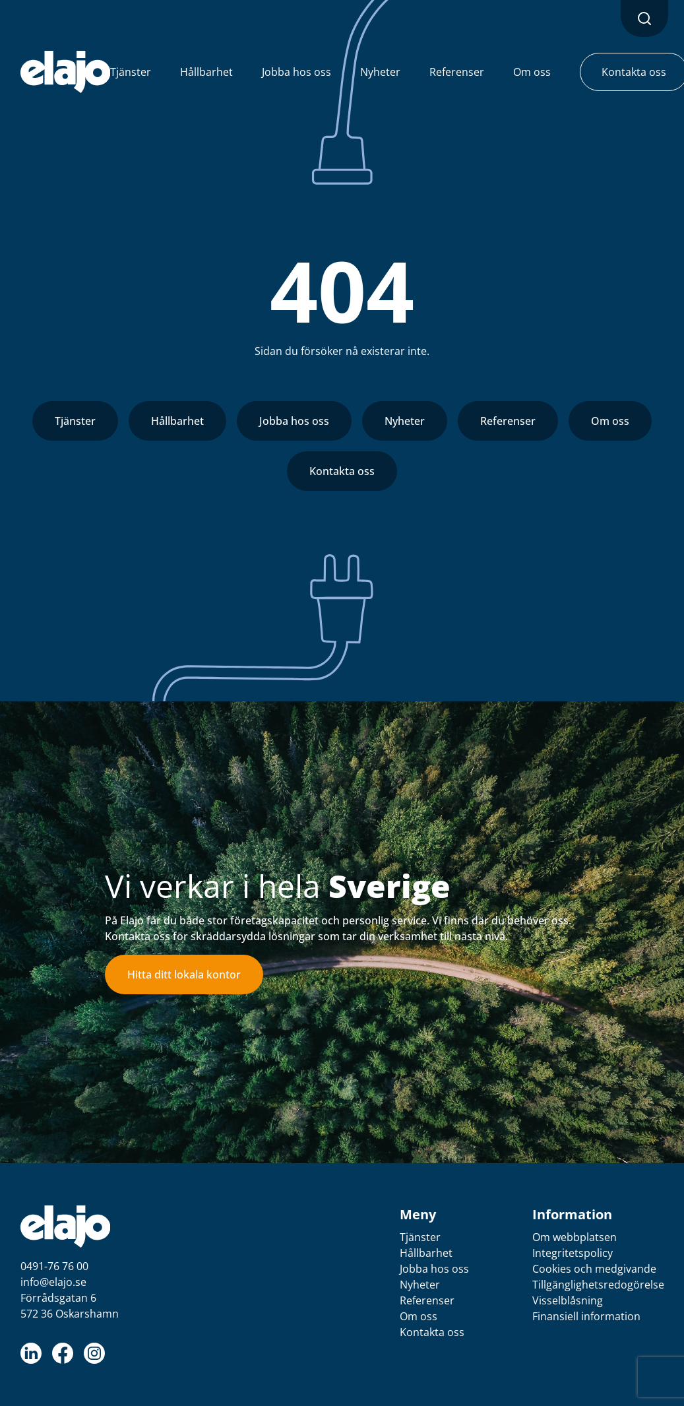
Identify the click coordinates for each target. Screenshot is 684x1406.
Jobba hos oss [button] (296, 72)
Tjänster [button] (130, 72)
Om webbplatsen (574, 1237)
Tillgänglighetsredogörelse (598, 1284)
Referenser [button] (456, 72)
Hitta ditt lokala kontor (184, 974)
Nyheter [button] (380, 72)
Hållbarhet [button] (206, 72)
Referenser (508, 421)
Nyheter (405, 421)
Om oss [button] (532, 72)
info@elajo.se (53, 1282)
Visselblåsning (567, 1300)
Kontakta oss (342, 471)
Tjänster (75, 421)
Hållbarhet (177, 421)
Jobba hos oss (294, 421)
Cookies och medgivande (594, 1269)
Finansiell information (586, 1316)
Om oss (610, 421)
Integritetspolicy (572, 1253)
